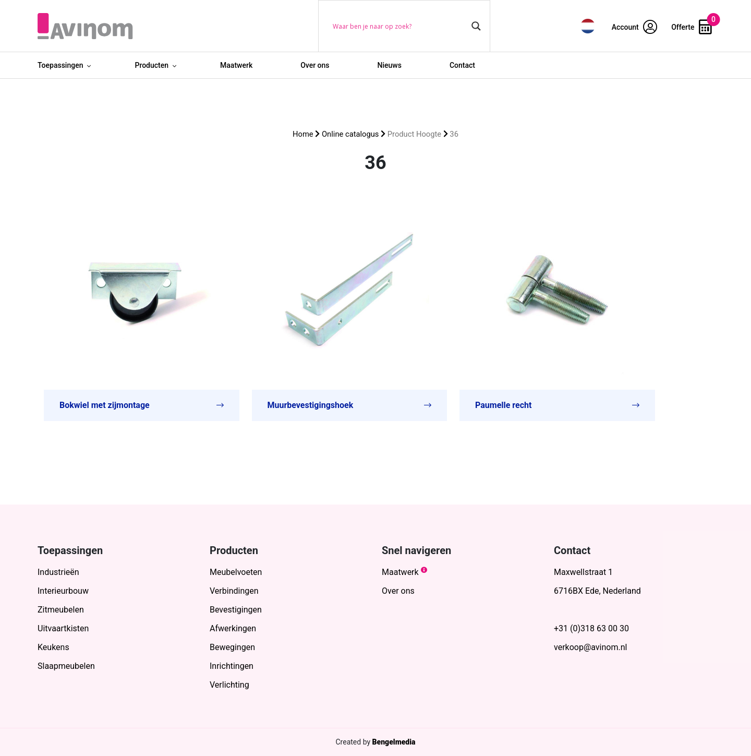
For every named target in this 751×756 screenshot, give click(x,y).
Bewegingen (232, 647)
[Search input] (399, 26)
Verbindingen (234, 591)
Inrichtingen (231, 666)
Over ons (314, 65)
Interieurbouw (63, 591)
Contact (462, 65)
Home (303, 134)
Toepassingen (60, 65)
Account (635, 27)
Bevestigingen (236, 610)
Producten (151, 65)
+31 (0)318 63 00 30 (591, 628)
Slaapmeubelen (66, 666)
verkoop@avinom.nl (590, 647)
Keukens (53, 647)
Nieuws (390, 65)
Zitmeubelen (61, 610)
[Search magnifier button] (476, 26)
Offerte (691, 27)
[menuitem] (587, 26)
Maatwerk (236, 65)
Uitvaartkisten (63, 628)
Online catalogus (350, 134)
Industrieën (58, 572)
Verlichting (229, 685)
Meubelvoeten (236, 572)
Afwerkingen (233, 628)
